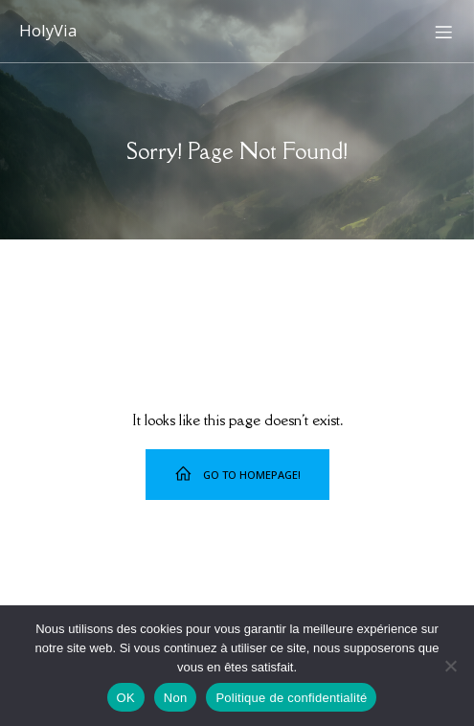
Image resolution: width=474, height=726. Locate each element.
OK (126, 698)
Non (176, 698)
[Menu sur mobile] (443, 31)
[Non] (450, 665)
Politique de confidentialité (291, 698)
